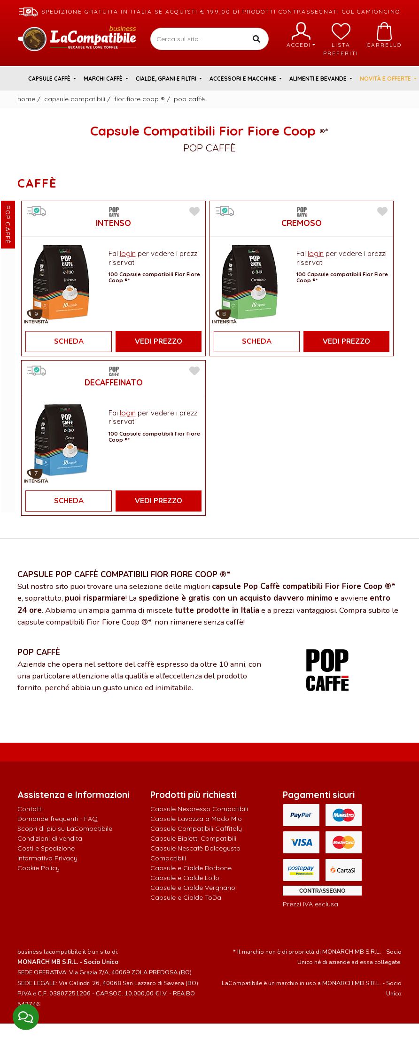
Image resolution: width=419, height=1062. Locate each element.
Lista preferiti (340, 39)
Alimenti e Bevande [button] (318, 78)
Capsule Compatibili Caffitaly (196, 828)
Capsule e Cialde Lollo (184, 878)
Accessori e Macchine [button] (244, 78)
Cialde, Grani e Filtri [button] (167, 78)
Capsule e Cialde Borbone (191, 868)
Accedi (301, 35)
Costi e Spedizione (46, 848)
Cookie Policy (38, 868)
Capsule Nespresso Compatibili (199, 809)
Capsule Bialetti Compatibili (193, 838)
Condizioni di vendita (49, 838)
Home (26, 99)
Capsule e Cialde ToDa (185, 897)
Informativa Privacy (47, 858)
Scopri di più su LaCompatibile (64, 828)
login (128, 253)
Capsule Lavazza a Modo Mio (196, 818)
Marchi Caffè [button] (104, 78)
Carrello (384, 35)
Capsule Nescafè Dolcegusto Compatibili (195, 853)
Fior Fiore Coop (139, 99)
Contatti (30, 809)
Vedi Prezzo (158, 341)
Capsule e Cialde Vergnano (192, 887)
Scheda (69, 341)
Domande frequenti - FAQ (57, 818)
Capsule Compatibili (74, 99)
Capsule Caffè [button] (50, 78)
